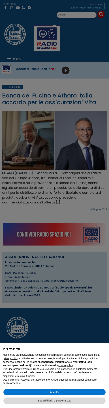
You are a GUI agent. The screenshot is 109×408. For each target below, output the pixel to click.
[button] (104, 349)
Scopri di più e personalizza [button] (54, 400)
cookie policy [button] (65, 365)
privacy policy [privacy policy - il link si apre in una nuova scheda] (10, 358)
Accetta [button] (54, 392)
